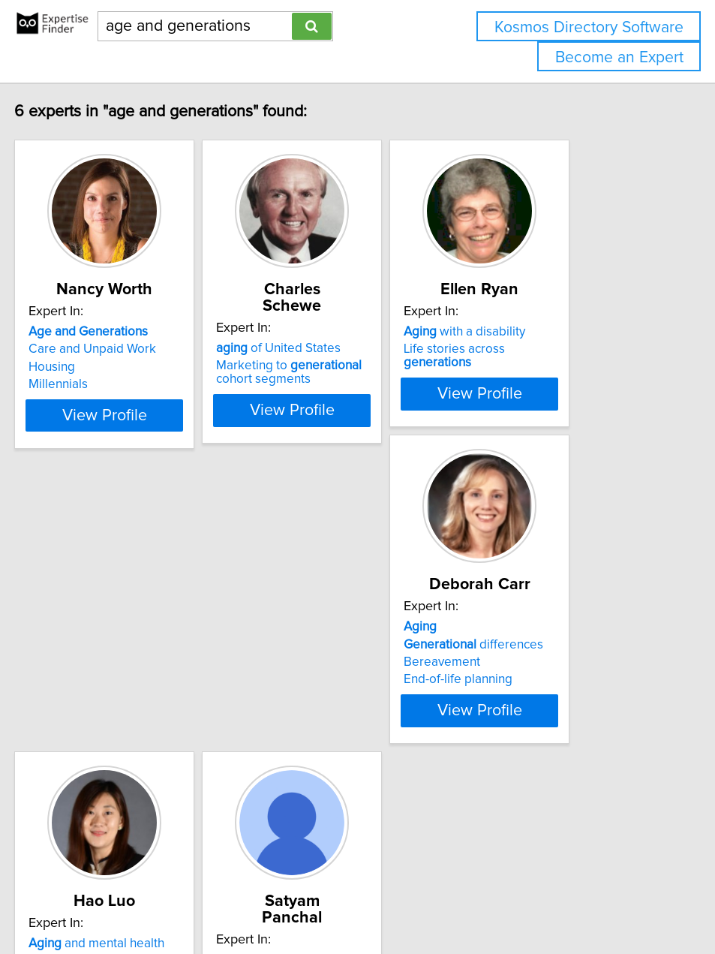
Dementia (287, 724)
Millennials (64, 384)
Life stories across (570, 349)
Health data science (315, 741)
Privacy (514, 899)
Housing (58, 367)
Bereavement (73, 724)
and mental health (327, 689)
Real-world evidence (349, 706)
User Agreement (580, 899)
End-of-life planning (89, 741)
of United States (322, 332)
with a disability (545, 332)
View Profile (128, 455)
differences (104, 706)
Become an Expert (619, 57)
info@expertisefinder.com (390, 899)
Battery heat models (573, 720)
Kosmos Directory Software (588, 27)
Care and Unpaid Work (98, 349)
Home (474, 899)
